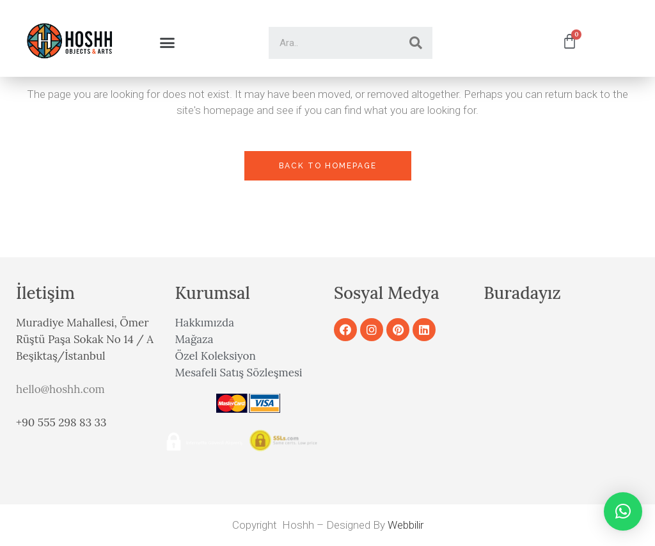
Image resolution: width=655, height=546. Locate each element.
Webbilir (405, 524)
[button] (167, 43)
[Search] (416, 43)
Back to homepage (328, 165)
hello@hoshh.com (60, 389)
